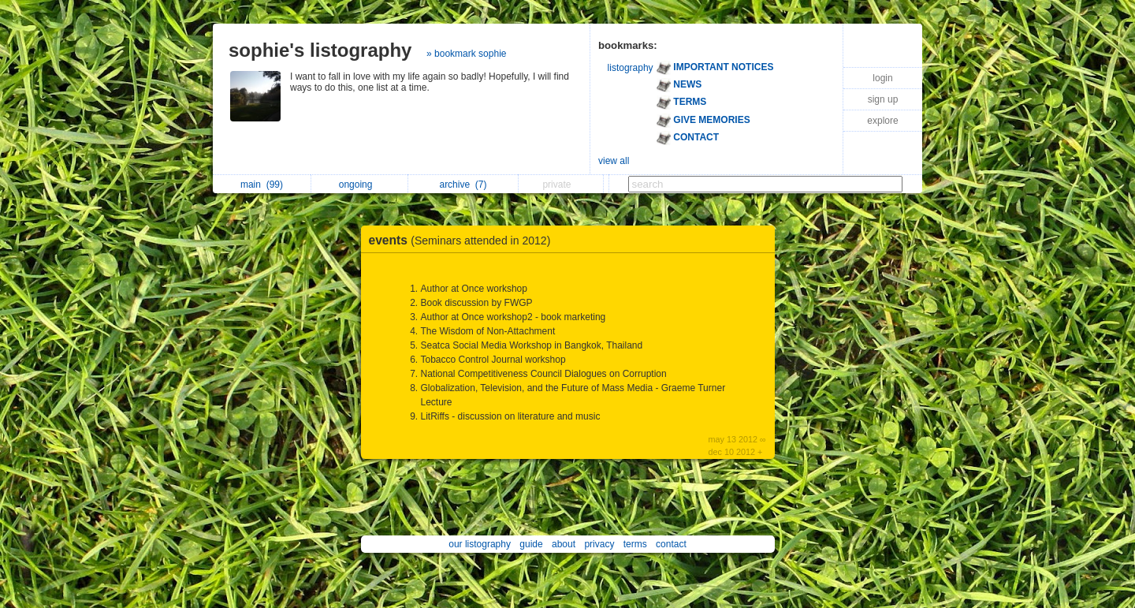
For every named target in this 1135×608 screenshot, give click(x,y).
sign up (883, 99)
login (882, 78)
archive (462, 184)
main (261, 184)
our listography (479, 544)
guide (530, 544)
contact (671, 544)
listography (630, 67)
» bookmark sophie (466, 53)
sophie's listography (320, 50)
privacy (599, 544)
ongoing (360, 184)
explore (882, 120)
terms (635, 544)
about (563, 544)
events (464, 240)
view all (613, 160)
